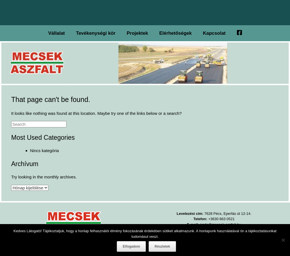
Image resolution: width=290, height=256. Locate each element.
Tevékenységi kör (95, 33)
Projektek (137, 33)
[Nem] (283, 240)
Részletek (162, 246)
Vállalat (56, 33)
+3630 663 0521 (221, 219)
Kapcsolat (214, 33)
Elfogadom (131, 246)
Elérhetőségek (175, 33)
